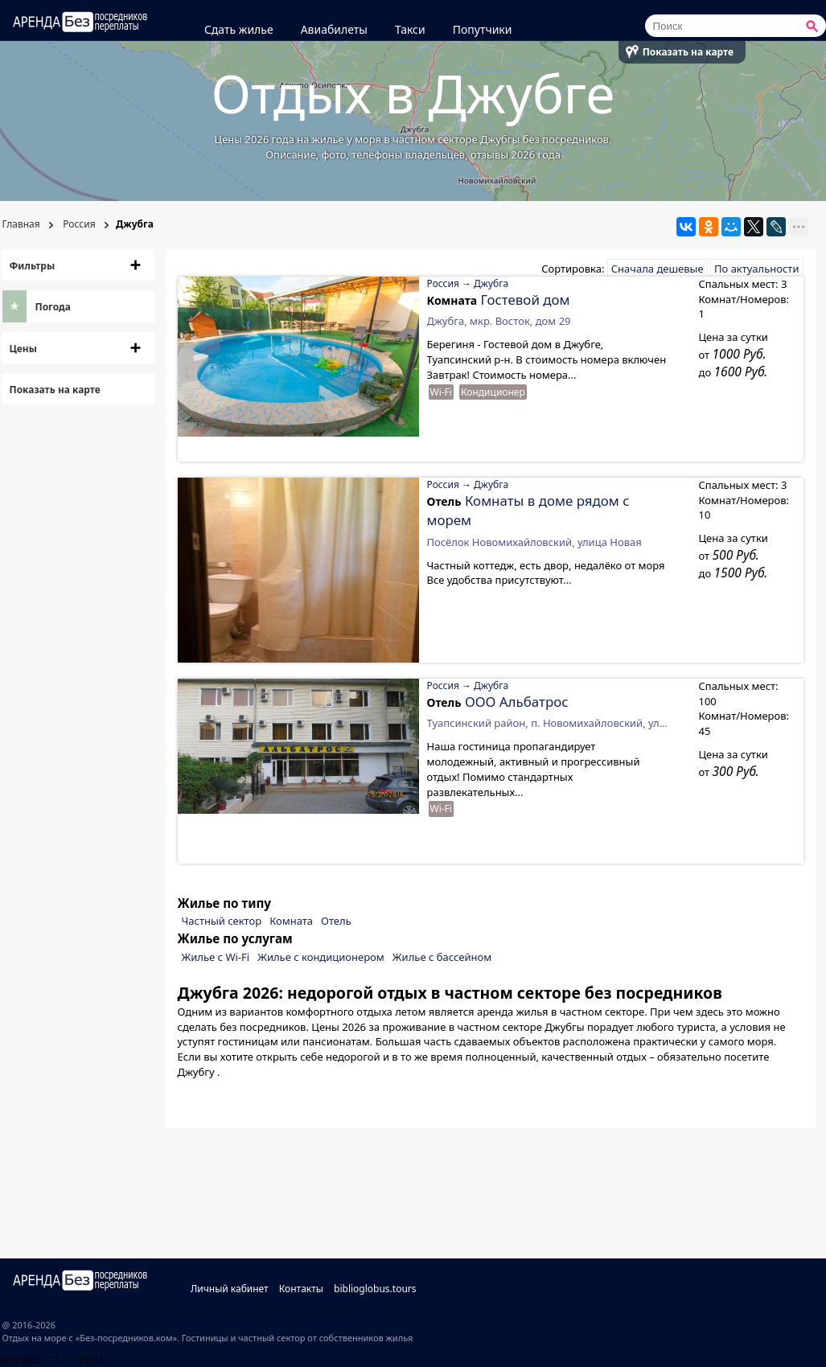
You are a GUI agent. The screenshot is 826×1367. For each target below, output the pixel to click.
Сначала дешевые (657, 268)
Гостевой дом (525, 299)
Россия (77, 224)
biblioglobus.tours (375, 1288)
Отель (336, 920)
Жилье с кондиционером (320, 957)
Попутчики (482, 29)
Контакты (301, 1288)
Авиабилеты (334, 29)
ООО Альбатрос (517, 701)
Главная (21, 224)
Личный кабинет (230, 1288)
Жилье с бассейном (441, 957)
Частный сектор (222, 920)
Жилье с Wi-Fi (216, 957)
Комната (291, 920)
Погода (53, 307)
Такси (410, 29)
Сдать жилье (238, 29)
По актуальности (756, 268)
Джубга (491, 283)
